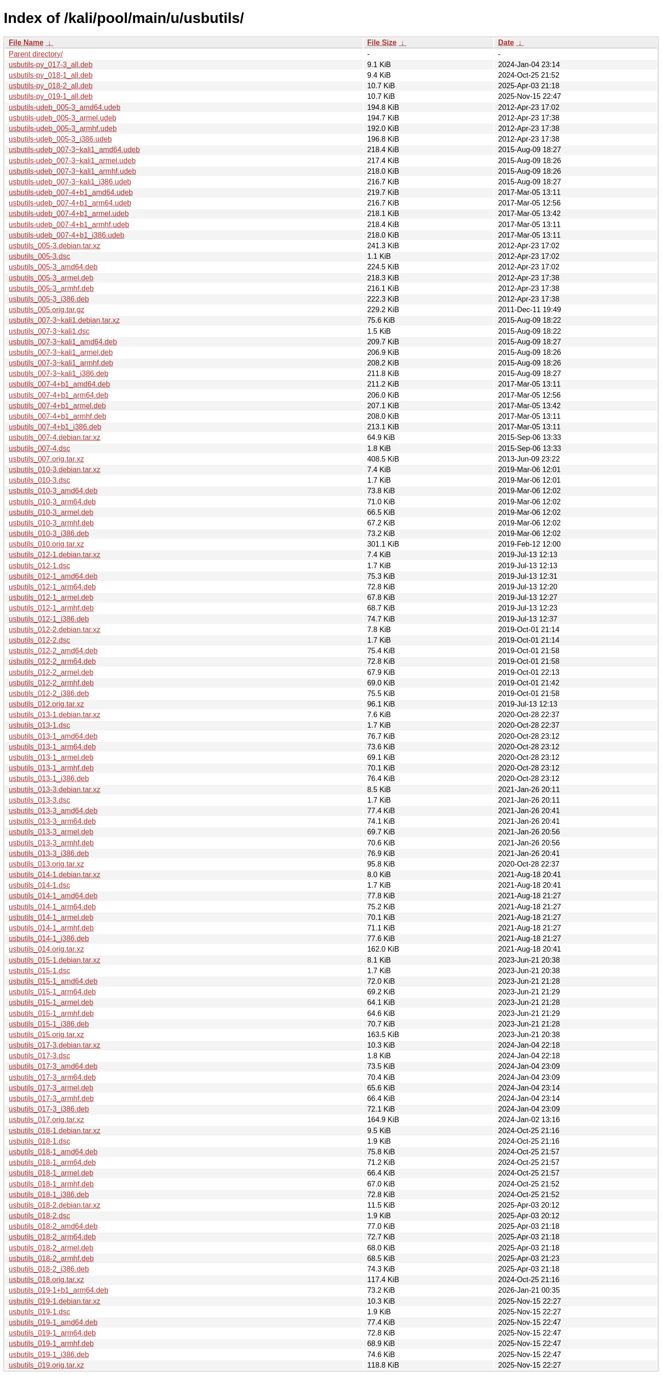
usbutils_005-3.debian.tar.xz (54, 246)
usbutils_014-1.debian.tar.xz (54, 875)
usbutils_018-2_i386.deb (49, 1269)
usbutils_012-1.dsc (39, 566)
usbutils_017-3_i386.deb (49, 1109)
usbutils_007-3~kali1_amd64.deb (63, 342)
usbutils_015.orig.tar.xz (46, 1034)
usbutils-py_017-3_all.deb (50, 64)
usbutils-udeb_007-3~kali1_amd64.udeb (74, 150)
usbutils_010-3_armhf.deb (51, 523)
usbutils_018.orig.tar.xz (46, 1280)
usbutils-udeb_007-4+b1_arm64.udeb (70, 203)
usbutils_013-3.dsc (39, 800)
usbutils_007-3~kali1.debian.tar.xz (64, 320)
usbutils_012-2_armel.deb (51, 672)
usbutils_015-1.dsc (39, 971)
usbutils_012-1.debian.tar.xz (54, 555)
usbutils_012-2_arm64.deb (52, 661)
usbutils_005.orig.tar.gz (47, 310)
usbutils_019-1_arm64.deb (52, 1333)
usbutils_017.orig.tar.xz (46, 1120)
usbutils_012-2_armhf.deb (51, 683)
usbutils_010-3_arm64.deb (52, 502)
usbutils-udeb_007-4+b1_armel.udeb (69, 213)
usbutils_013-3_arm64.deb (52, 821)
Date (506, 42)
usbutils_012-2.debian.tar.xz (54, 629)
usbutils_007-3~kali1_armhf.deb (61, 363)
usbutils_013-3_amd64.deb (53, 811)
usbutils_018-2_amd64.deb (53, 1226)
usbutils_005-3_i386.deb (49, 299)
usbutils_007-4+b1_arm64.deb (58, 395)
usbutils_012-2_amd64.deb (53, 651)
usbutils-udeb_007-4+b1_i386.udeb (66, 235)
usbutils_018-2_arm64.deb (52, 1237)
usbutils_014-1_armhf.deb (51, 928)
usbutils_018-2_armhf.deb (51, 1258)
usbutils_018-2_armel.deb (51, 1248)
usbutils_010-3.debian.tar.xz (54, 470)
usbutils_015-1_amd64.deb (53, 981)
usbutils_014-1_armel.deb (51, 917)
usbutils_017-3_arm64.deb (52, 1077)
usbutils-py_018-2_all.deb (50, 86)
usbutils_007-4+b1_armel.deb (57, 406)
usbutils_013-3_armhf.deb (51, 843)
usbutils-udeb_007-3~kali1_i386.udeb (70, 182)
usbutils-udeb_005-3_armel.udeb (62, 118)
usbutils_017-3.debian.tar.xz (54, 1045)
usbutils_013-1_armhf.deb (51, 768)
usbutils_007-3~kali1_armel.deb (61, 352)
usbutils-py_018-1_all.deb (50, 75)
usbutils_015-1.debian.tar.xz (54, 960)
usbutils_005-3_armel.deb (51, 278)
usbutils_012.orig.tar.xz (46, 704)
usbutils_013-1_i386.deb (49, 778)
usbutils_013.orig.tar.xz (46, 864)
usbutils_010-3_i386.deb (49, 533)
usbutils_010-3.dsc (39, 480)
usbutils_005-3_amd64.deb (53, 267)
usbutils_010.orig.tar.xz (46, 544)
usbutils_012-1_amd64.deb (53, 576)
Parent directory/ (36, 54)
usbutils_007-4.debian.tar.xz (54, 437)
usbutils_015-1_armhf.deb (51, 1013)
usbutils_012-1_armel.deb (51, 597)
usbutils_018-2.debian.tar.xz (54, 1205)
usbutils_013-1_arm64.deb (52, 747)
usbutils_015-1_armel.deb (51, 1002)
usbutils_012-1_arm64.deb (52, 587)
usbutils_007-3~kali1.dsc (49, 331)
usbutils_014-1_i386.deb (49, 938)
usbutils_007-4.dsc (39, 448)
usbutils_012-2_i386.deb (49, 693)
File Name (26, 42)
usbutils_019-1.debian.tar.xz (54, 1301)
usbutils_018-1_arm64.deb (52, 1162)
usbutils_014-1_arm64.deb (52, 907)
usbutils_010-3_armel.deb (51, 512)
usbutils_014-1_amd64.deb (53, 896)
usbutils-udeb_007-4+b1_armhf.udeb (69, 224)
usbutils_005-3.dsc (39, 256)
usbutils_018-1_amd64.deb (53, 1152)
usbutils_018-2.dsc (39, 1216)
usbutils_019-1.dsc (39, 1312)
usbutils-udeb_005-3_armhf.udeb (63, 128)
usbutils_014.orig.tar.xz (46, 949)
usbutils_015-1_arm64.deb (52, 992)
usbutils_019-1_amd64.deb (53, 1322)
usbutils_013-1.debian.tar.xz (54, 715)
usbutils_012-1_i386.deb (49, 619)
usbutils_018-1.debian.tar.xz (54, 1131)
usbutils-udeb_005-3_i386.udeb (60, 139)
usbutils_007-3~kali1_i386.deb (58, 373)
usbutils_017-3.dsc (39, 1056)
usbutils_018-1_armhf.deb (51, 1184)
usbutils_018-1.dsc (39, 1141)
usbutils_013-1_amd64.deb (53, 736)
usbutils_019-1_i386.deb (49, 1354)
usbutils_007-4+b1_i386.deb (55, 427)
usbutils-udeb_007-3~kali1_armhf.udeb (72, 171)
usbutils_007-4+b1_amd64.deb (59, 384)
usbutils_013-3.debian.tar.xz (54, 789)
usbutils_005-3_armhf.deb (51, 288)
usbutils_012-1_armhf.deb (51, 608)
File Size (382, 42)
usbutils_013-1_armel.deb (51, 757)
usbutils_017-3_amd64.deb (53, 1066)
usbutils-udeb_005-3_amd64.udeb (64, 107)
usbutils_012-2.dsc (39, 640)
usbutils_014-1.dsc (39, 885)
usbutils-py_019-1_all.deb (50, 96)
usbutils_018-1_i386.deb (49, 1194)
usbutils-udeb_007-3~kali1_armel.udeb (72, 161)
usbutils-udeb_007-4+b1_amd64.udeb (71, 192)
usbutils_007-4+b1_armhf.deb (57, 416)
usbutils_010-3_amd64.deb (53, 491)
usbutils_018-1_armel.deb (51, 1173)
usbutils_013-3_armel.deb (51, 832)
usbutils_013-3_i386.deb (49, 853)
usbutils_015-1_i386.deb (49, 1024)
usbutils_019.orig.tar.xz (46, 1365)
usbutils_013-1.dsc (39, 725)
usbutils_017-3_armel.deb (51, 1088)
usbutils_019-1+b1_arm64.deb (58, 1290)
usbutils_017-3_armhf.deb (51, 1098)
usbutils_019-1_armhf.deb (51, 1343)
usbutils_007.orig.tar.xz (46, 459)
